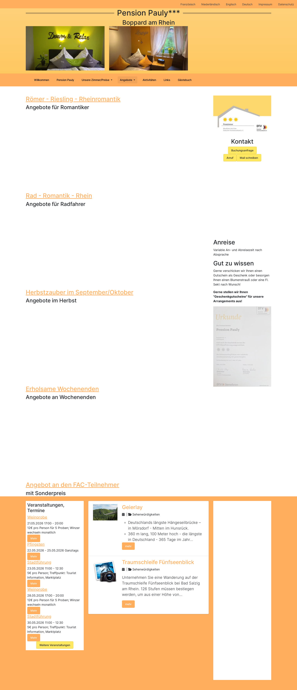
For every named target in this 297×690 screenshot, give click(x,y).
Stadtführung (39, 562)
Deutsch (247, 4)
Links (167, 79)
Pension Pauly (65, 79)
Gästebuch (184, 79)
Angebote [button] (126, 79)
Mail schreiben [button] (249, 157)
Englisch (231, 4)
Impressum (265, 4)
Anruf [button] (230, 157)
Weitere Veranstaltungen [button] (54, 645)
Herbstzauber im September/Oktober (79, 292)
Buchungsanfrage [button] (242, 150)
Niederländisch (210, 4)
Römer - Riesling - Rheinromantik (73, 99)
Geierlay (132, 507)
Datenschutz (286, 4)
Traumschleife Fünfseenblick (158, 562)
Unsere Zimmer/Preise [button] (96, 79)
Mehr (33, 538)
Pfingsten (36, 544)
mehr (128, 546)
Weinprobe (37, 517)
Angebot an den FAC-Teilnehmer (72, 484)
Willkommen (41, 79)
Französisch (188, 4)
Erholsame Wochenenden (62, 388)
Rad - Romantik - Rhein (59, 195)
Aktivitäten (149, 79)
